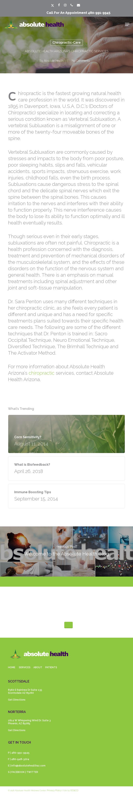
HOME (11, 667)
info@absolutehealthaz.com (28, 765)
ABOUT (37, 667)
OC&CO (74, 790)
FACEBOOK (18, 772)
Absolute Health (53, 60)
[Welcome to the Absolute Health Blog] (66, 551)
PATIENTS (51, 667)
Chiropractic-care (66, 42)
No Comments (81, 60)
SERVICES (24, 667)
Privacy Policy (54, 790)
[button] (127, 24)
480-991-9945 (99, 13)
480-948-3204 (20, 759)
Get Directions (16, 699)
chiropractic (41, 373)
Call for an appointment (67, 13)
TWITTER (32, 772)
